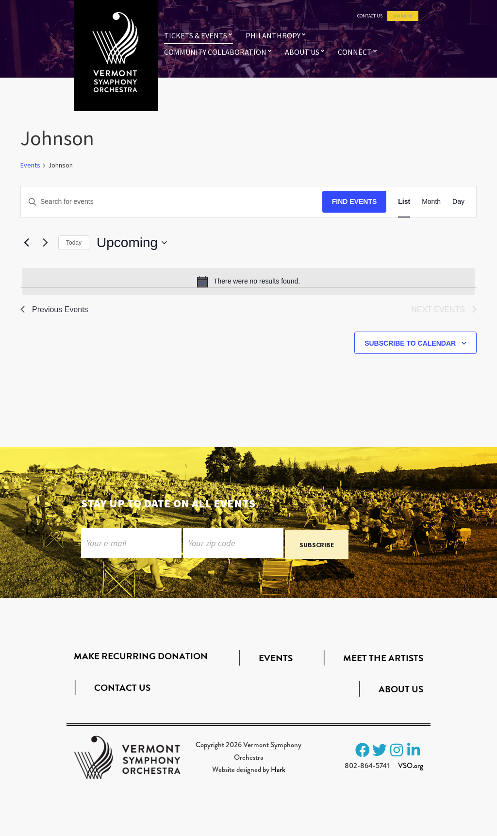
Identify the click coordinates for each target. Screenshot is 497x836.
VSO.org (410, 768)
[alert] (248, 281)
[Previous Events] (26, 243)
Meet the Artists (383, 660)
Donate (403, 16)
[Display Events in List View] (404, 201)
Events (30, 165)
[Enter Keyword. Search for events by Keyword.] (171, 201)
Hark (278, 772)
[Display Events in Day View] (458, 201)
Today (74, 242)
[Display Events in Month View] (431, 201)
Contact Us (369, 16)
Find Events (354, 201)
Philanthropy (273, 35)
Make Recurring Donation (141, 659)
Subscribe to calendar (410, 343)
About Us (302, 52)
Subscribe (316, 546)
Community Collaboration (215, 52)
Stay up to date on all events (168, 503)
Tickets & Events (195, 35)
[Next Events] (45, 243)
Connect (355, 52)
